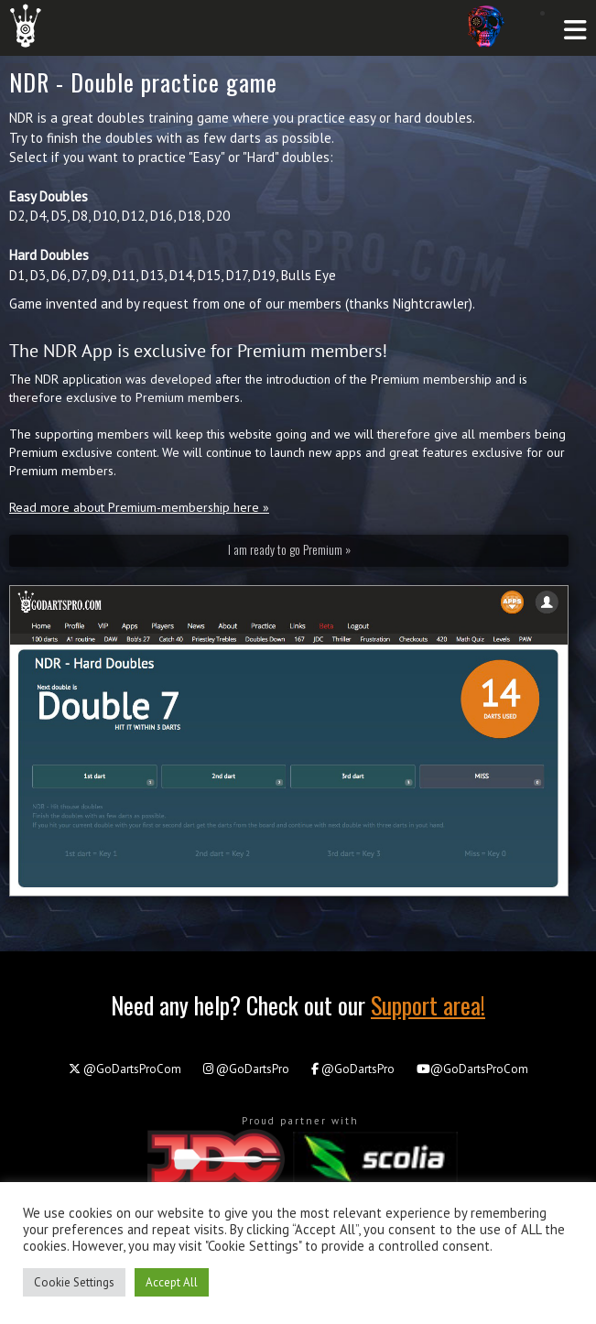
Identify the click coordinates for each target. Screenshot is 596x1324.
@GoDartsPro (246, 1069)
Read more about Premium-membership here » (139, 507)
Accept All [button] (172, 1282)
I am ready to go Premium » (289, 549)
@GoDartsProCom (125, 1069)
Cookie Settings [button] (74, 1282)
